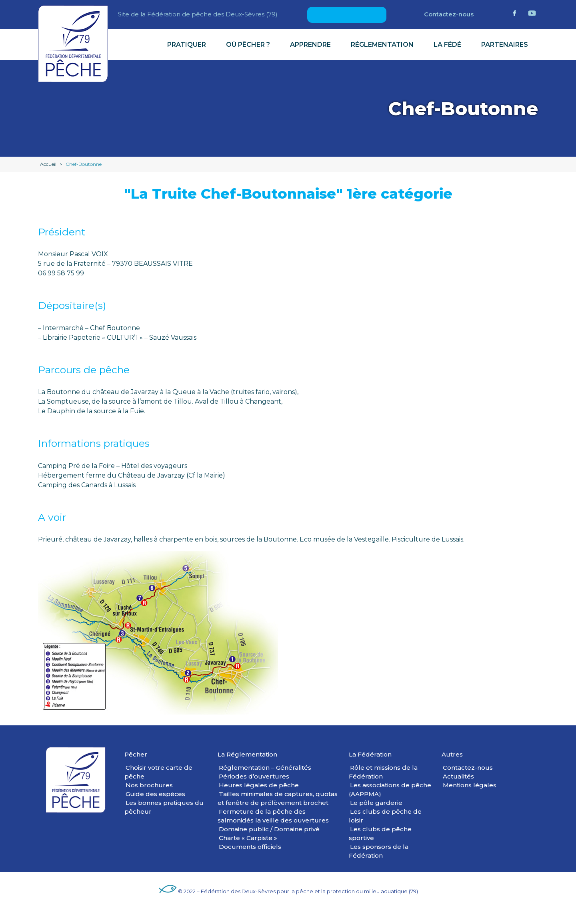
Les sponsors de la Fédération (378, 851)
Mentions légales (469, 785)
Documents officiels (250, 846)
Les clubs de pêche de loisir (385, 816)
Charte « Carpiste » (248, 838)
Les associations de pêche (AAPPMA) (390, 789)
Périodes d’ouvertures (254, 776)
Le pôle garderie (376, 802)
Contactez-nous (449, 14)
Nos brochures (149, 785)
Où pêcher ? (248, 44)
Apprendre (310, 44)
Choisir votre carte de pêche (158, 772)
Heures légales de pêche (259, 785)
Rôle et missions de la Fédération (383, 772)
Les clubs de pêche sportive (380, 833)
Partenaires (504, 44)
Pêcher (135, 754)
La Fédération (370, 754)
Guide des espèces (155, 794)
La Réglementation (247, 754)
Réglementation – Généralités (265, 767)
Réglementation (382, 44)
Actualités (458, 776)
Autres (452, 754)
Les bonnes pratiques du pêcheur (164, 807)
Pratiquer (186, 44)
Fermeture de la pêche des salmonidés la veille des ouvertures (273, 816)
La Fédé (447, 44)
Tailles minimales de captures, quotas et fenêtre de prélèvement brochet (278, 798)
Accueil (48, 164)
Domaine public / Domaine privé (269, 829)
